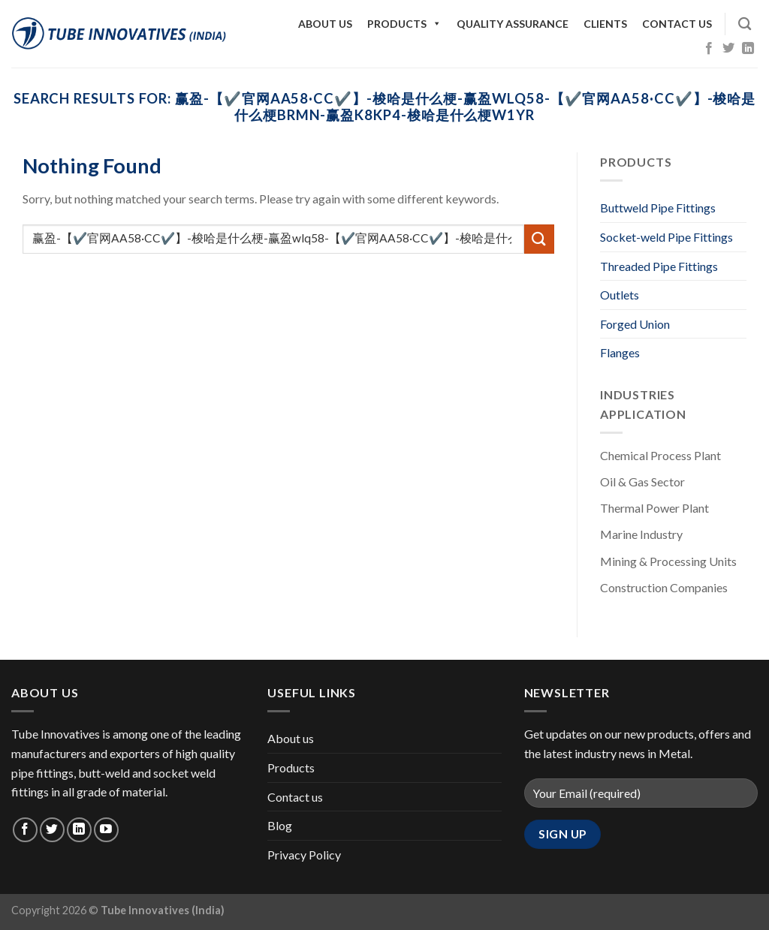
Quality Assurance (512, 23)
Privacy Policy (304, 854)
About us (325, 23)
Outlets (619, 294)
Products (404, 23)
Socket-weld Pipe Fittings (666, 237)
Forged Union (635, 324)
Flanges (620, 352)
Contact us (677, 23)
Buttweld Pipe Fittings (658, 207)
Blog (279, 825)
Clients (605, 23)
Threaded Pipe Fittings (659, 266)
